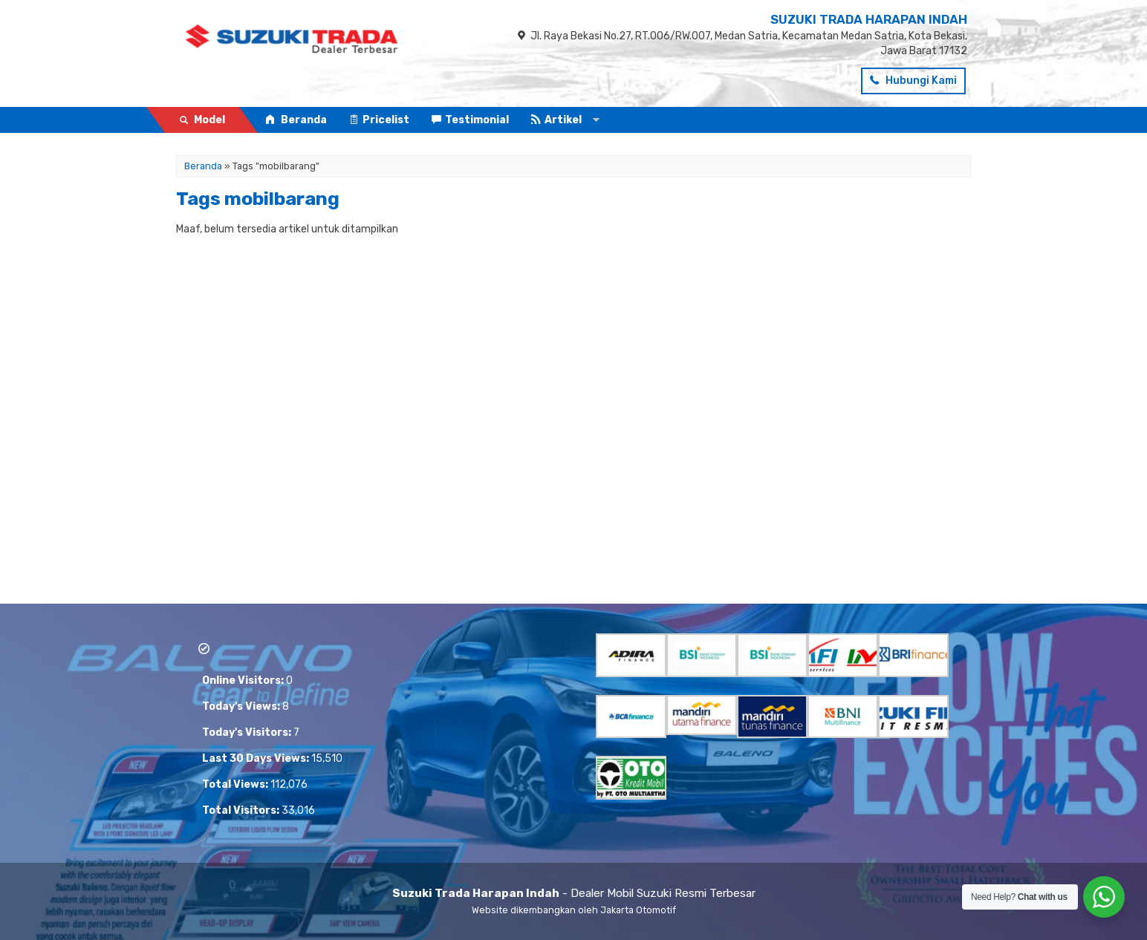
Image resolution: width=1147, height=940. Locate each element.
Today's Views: (242, 706)
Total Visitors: (242, 810)
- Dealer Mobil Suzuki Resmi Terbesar (574, 893)
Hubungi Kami (913, 80)
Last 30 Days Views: (256, 758)
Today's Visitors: (247, 732)
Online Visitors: (244, 680)
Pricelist (379, 120)
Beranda (296, 120)
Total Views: (236, 784)
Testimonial (470, 120)
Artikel (556, 120)
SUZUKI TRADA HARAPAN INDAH (868, 19)
